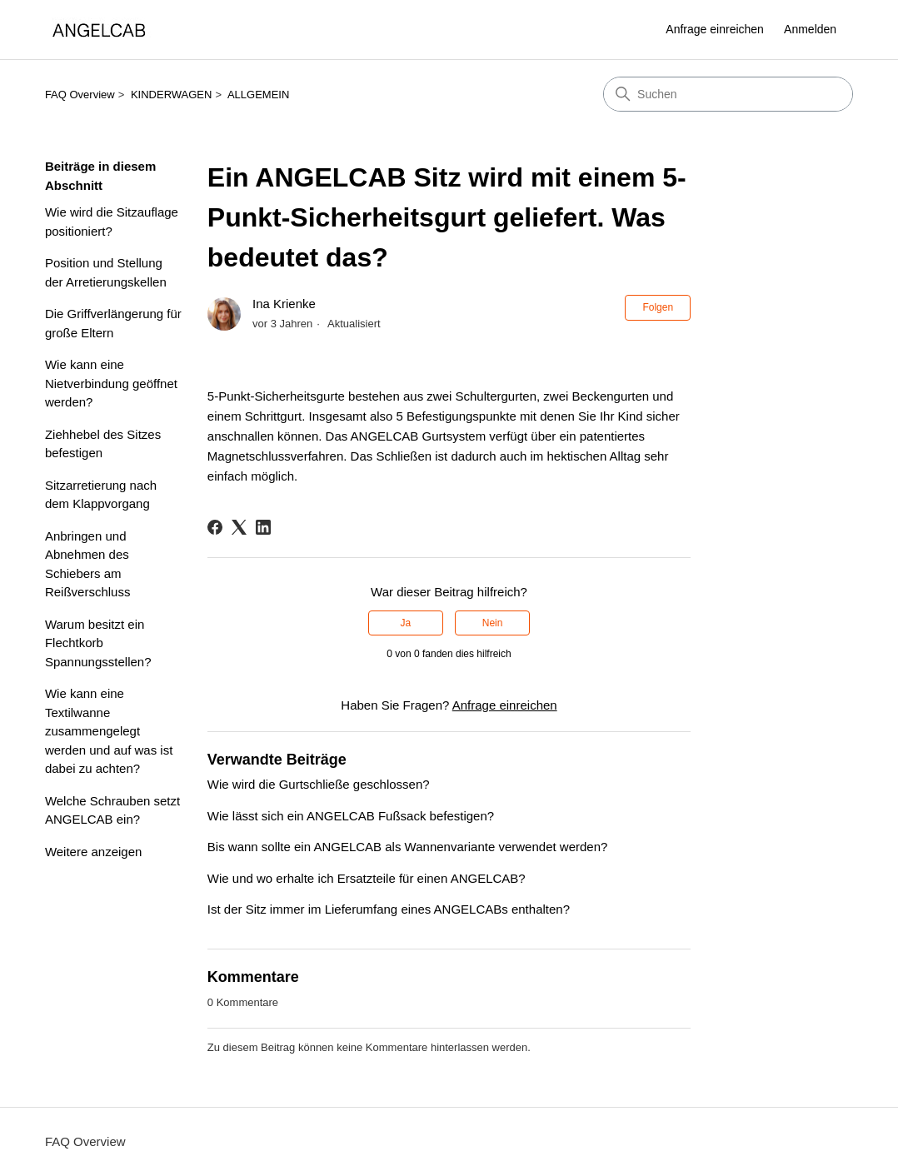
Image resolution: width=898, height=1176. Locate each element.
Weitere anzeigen (93, 852)
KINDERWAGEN (171, 94)
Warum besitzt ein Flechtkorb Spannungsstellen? (98, 643)
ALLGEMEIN (258, 94)
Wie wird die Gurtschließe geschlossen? (318, 784)
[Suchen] (728, 94)
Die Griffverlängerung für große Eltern (113, 323)
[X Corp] (239, 527)
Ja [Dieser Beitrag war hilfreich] (406, 623)
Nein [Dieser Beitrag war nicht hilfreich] (492, 623)
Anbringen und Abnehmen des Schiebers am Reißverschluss (88, 564)
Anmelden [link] (810, 29)
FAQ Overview (80, 94)
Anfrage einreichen (715, 29)
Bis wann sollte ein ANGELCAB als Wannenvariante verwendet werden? (407, 847)
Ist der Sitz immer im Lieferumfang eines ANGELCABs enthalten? (388, 909)
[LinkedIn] (263, 527)
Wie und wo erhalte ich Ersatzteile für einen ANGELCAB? (366, 878)
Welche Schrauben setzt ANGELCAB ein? (112, 810)
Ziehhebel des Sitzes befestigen (103, 444)
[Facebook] (214, 527)
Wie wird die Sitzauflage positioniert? (111, 221)
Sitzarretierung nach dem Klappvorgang (101, 494)
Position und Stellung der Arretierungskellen (106, 272)
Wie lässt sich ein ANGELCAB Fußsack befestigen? (350, 816)
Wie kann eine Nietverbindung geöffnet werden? (111, 383)
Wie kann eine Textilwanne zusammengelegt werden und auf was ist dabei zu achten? (108, 730)
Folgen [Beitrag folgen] (657, 307)
